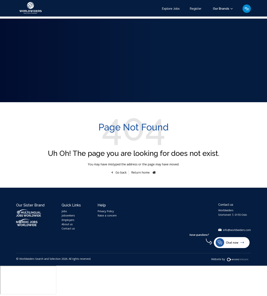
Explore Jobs (171, 8)
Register (195, 8)
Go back (121, 172)
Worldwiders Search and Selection (31, 9)
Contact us (68, 228)
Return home (140, 172)
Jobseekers (68, 215)
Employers (68, 220)
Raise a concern (107, 215)
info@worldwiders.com (237, 230)
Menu (247, 8)
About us (67, 224)
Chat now (230, 243)
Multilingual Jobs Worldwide (28, 213)
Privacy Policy (106, 211)
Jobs (64, 211)
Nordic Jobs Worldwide (30, 222)
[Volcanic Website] (238, 260)
